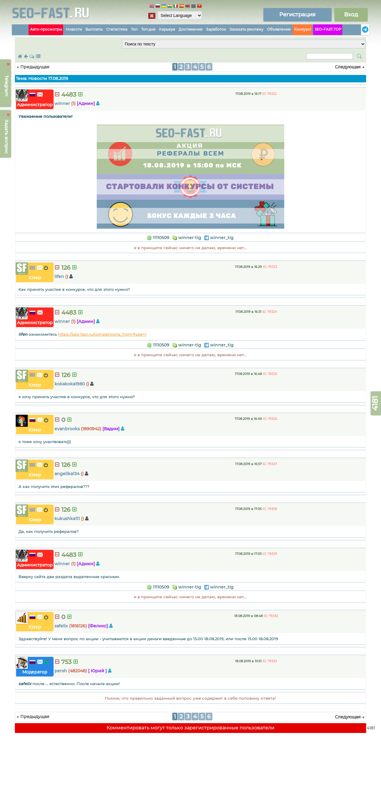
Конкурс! (302, 29)
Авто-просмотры (46, 29)
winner (62, 103)
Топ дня (148, 29)
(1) (73, 103)
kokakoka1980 (69, 384)
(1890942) (91, 428)
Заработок (216, 29)
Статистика (116, 29)
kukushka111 (67, 518)
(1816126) (78, 626)
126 (65, 267)
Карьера (167, 29)
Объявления (279, 29)
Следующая (349, 67)
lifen (59, 276)
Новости (74, 29)
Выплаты (94, 29)
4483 (68, 94)
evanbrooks (67, 428)
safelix (61, 626)
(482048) (77, 670)
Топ (134, 29)
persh (60, 670)
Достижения (190, 29)
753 (66, 661)
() (66, 276)
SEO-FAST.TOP (328, 29)
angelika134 (66, 473)
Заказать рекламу (246, 29)
